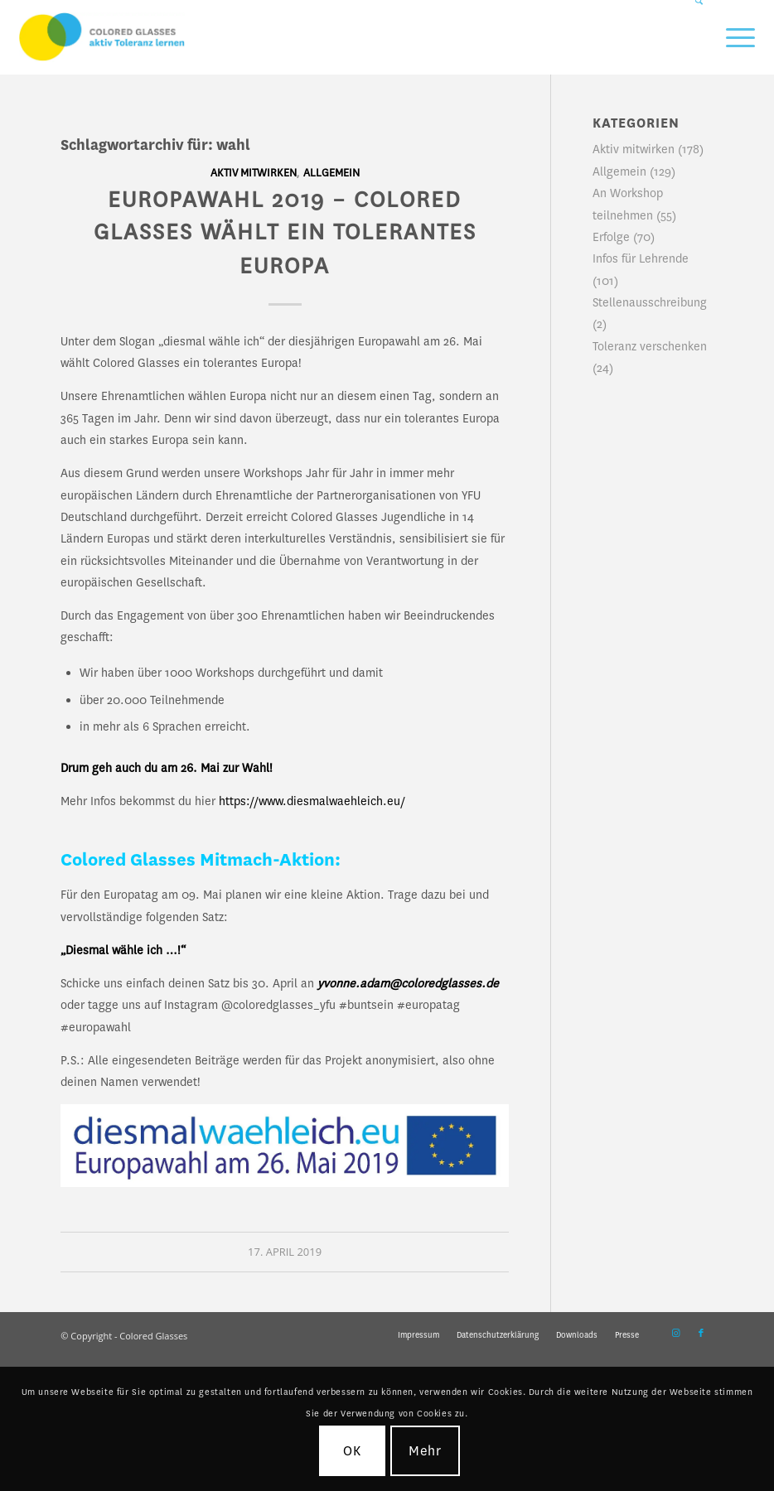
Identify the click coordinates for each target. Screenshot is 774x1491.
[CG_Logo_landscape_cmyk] (102, 37)
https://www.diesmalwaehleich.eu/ (312, 801)
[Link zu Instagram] (676, 1333)
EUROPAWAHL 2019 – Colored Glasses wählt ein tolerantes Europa (285, 233)
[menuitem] (692, 37)
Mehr (426, 1451)
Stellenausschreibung (650, 302)
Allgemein (331, 173)
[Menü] (732, 37)
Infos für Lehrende (641, 258)
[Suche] (692, 37)
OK (352, 1451)
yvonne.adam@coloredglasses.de (408, 983)
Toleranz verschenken (650, 346)
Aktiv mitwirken (253, 173)
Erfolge (611, 236)
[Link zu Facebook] (701, 1333)
